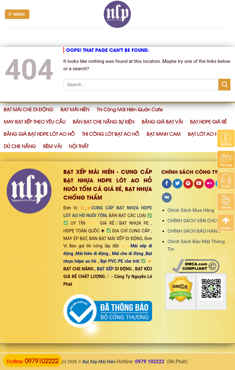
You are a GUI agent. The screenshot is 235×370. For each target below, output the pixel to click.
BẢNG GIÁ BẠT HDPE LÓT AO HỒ (39, 134)
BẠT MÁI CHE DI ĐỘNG (28, 109)
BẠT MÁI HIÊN (75, 109)
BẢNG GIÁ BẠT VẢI (162, 121)
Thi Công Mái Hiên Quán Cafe (130, 109)
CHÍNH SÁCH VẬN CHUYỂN (196, 220)
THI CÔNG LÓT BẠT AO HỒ (110, 134)
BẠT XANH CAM (164, 134)
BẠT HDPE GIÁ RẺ (208, 121)
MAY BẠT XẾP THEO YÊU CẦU (34, 121)
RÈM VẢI (52, 146)
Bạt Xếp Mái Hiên (99, 361)
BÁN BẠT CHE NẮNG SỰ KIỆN (103, 121)
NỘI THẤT (78, 146)
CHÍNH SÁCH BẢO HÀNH (193, 231)
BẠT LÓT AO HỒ (205, 134)
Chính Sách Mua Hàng (190, 210)
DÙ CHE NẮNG (20, 146)
